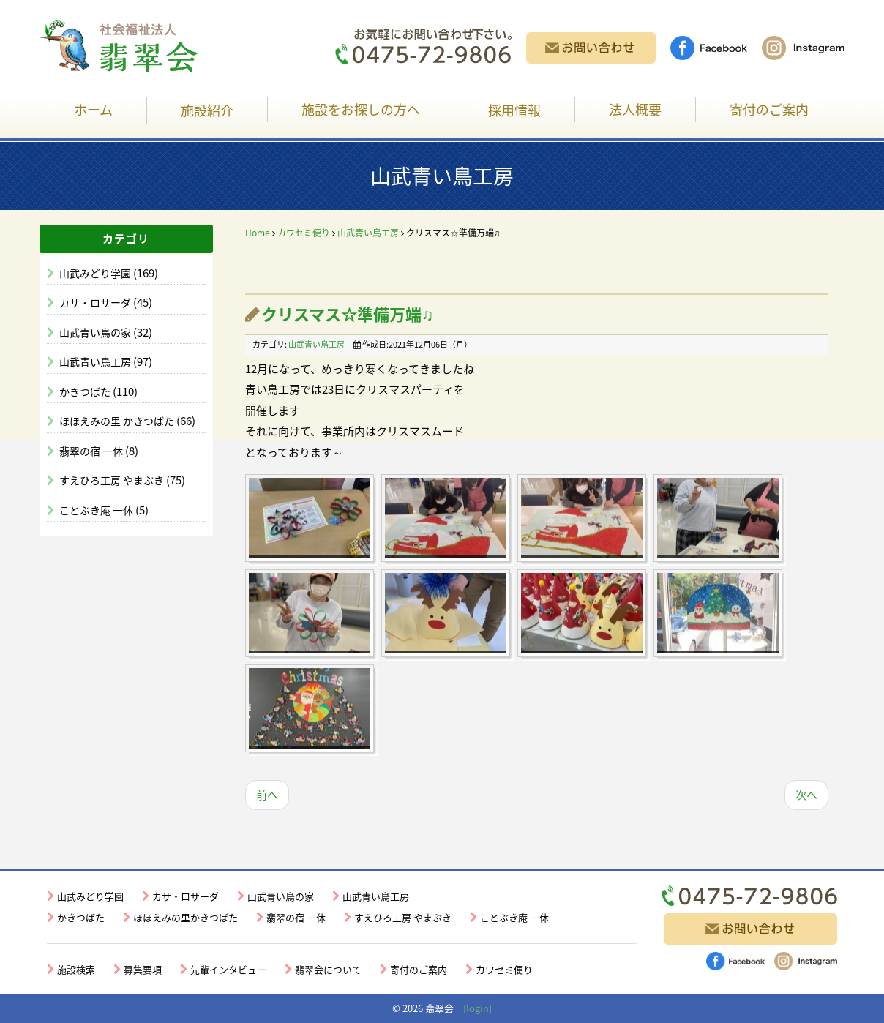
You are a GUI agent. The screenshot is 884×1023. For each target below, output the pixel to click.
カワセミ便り (303, 232)
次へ (806, 795)
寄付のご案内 (769, 109)
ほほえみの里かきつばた (185, 917)
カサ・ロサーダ (96, 302)
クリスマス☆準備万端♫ (347, 313)
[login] (477, 1008)
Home (257, 232)
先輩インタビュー (228, 969)
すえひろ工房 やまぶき (112, 480)
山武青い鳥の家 (96, 332)
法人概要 (635, 109)
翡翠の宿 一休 (92, 450)
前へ (267, 795)
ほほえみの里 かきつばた (117, 420)
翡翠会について (328, 969)
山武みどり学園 (96, 273)
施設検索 (76, 969)
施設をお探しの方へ (360, 109)
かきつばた (86, 391)
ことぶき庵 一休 (97, 510)
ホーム (93, 109)
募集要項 (143, 969)
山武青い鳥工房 (96, 361)
